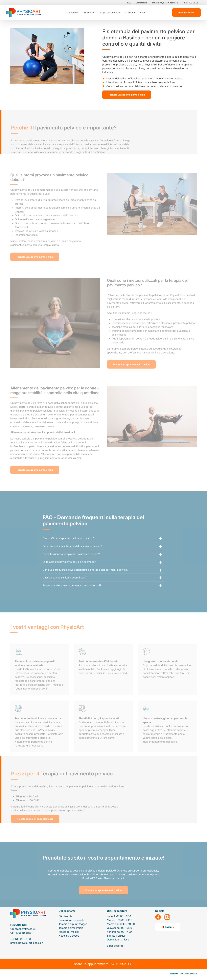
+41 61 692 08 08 (190, 2)
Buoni (143, 12)
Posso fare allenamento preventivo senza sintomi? (72, 591)
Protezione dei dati (188, 973)
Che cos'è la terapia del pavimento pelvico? (68, 544)
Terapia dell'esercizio (109, 12)
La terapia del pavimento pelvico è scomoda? (69, 568)
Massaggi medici (69, 931)
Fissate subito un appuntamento (35, 825)
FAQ (129, 2)
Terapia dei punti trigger (73, 923)
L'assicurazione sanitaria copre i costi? (65, 583)
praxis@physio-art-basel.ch (165, 2)
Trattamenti (73, 12)
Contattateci (141, 2)
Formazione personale (71, 920)
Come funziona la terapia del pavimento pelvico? (71, 560)
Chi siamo (130, 12)
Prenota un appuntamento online (127, 94)
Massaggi (89, 12)
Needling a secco (69, 935)
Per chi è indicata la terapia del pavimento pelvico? (72, 552)
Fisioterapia (65, 916)
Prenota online (186, 12)
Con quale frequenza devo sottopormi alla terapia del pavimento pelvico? (85, 575)
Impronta (174, 973)
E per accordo (115, 945)
